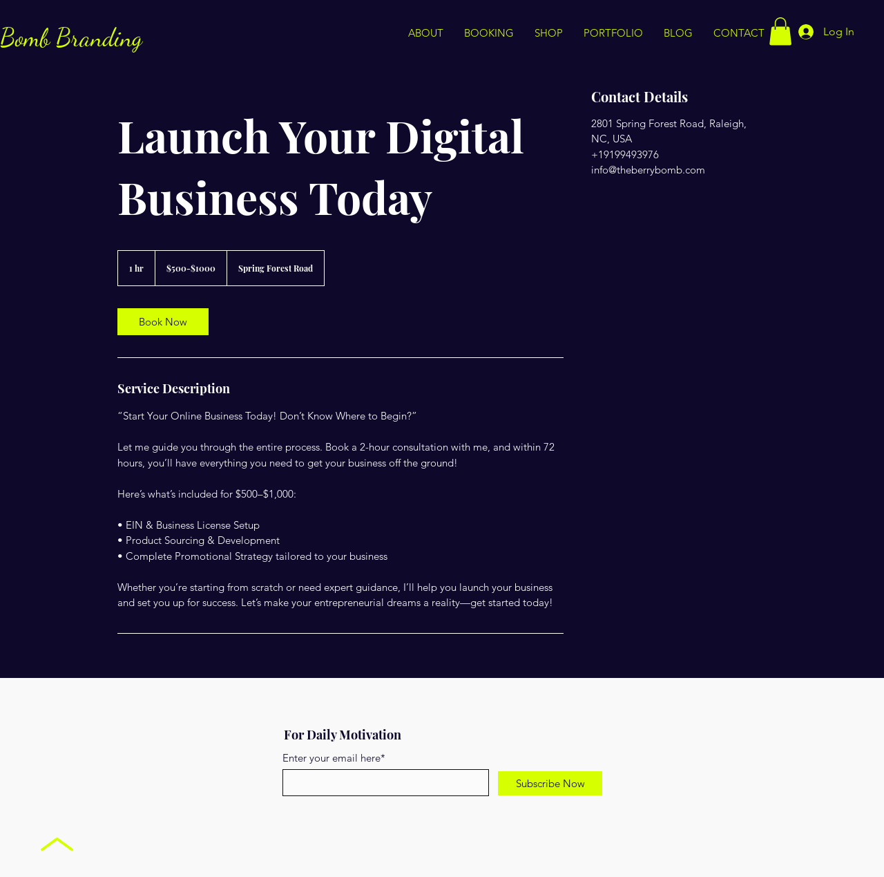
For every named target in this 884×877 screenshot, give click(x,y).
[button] (780, 31)
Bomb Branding (71, 38)
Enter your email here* (333, 758)
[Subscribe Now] (550, 783)
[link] (163, 321)
